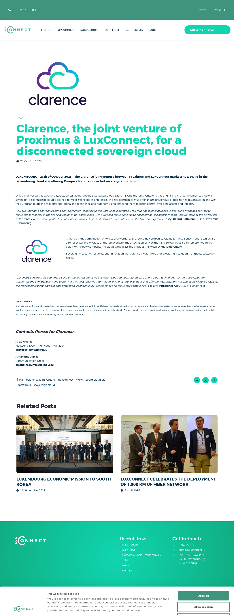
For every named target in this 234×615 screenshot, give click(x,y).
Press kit (219, 10)
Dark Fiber (128, 549)
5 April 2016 (132, 490)
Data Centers (130, 544)
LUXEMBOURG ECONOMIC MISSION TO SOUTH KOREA (63, 482)
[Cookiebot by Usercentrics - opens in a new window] (24, 608)
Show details (182, 608)
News (202, 10)
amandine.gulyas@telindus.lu (35, 365)
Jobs (125, 560)
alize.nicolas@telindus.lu (31, 349)
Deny (203, 592)
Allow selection (203, 581)
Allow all (203, 570)
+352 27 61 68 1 (26, 10)
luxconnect (66, 379)
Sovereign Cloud (45, 384)
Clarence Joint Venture (41, 379)
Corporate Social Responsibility (141, 554)
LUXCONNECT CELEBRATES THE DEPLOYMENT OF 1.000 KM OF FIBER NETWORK (168, 482)
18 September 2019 (33, 490)
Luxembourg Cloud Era (91, 379)
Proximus (25, 384)
